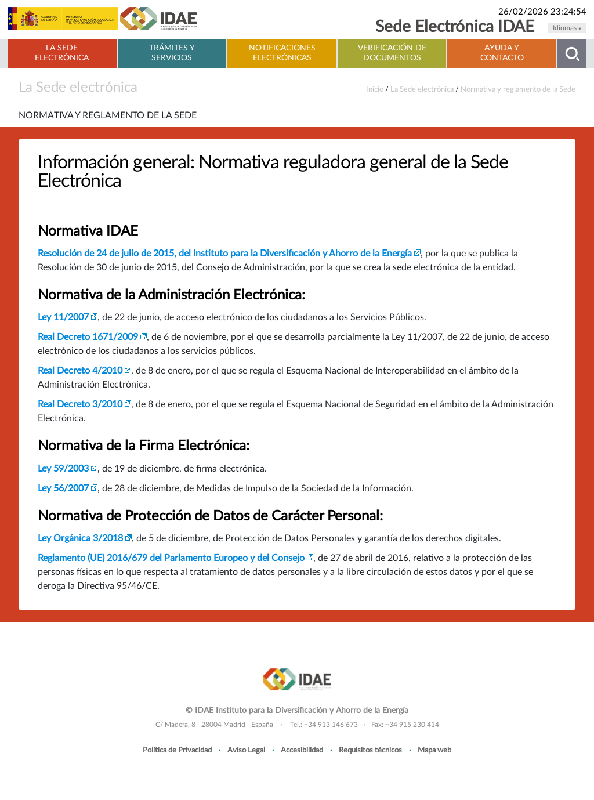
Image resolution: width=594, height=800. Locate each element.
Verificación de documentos (392, 53)
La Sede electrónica (62, 53)
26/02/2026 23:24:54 (542, 12)
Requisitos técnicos (370, 750)
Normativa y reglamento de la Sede (518, 89)
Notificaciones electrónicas (282, 53)
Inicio (374, 89)
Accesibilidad (302, 750)
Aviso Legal (246, 750)
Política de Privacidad (177, 750)
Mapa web (434, 750)
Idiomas (567, 27)
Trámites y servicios (172, 53)
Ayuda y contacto (502, 53)
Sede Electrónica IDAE (454, 27)
